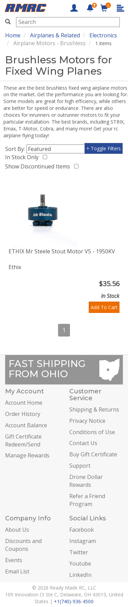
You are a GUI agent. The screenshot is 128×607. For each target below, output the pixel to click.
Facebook (81, 529)
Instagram (82, 541)
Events (13, 560)
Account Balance (26, 425)
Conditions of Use (92, 432)
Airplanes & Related (55, 35)
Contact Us (83, 443)
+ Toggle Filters (103, 148)
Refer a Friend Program (87, 500)
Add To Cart (104, 307)
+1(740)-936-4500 (74, 601)
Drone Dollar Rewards (86, 481)
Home (12, 35)
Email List (17, 571)
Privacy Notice (87, 421)
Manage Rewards (27, 455)
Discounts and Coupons (23, 545)
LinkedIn (80, 575)
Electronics (103, 35)
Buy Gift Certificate (93, 454)
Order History (22, 414)
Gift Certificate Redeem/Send (23, 440)
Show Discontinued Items (39, 166)
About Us (17, 529)
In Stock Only (23, 157)
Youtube (80, 563)
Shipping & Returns (94, 409)
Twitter (78, 552)
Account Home (23, 402)
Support (79, 465)
